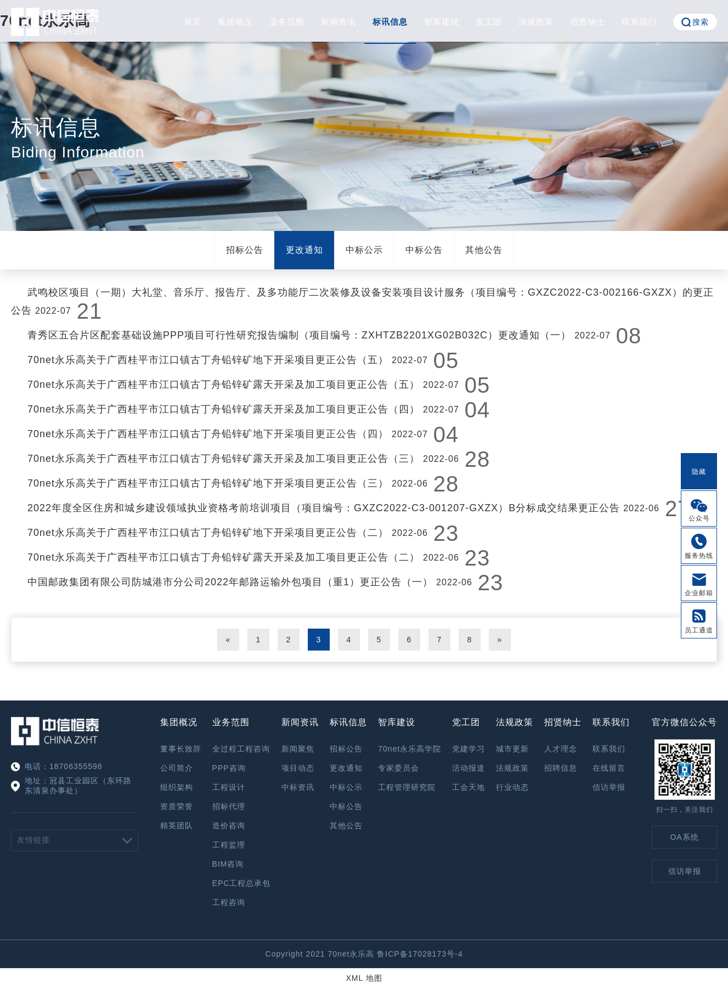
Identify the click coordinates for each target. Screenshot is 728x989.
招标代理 (228, 806)
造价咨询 (228, 825)
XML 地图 (364, 978)
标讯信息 (390, 21)
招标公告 (244, 250)
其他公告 (484, 250)
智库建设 (441, 21)
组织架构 (176, 787)
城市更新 (512, 748)
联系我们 (639, 21)
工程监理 (228, 844)
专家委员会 (398, 768)
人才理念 (560, 748)
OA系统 (684, 837)
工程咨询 (228, 902)
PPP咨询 (229, 768)
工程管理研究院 (407, 787)
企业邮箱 (699, 593)
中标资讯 (297, 787)
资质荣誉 (176, 806)
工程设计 (228, 787)
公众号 (699, 518)
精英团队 (176, 825)
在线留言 (608, 768)
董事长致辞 (180, 748)
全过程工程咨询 (241, 748)
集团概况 (235, 21)
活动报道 (468, 768)
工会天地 (468, 787)
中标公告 (424, 250)
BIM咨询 (228, 864)
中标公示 (364, 250)
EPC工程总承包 (241, 883)
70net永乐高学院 (409, 748)
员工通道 (699, 630)
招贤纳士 (587, 21)
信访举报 (608, 787)
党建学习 (468, 748)
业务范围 (286, 21)
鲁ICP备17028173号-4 (419, 954)
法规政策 (536, 21)
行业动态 (512, 787)
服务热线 (699, 556)
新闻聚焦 (297, 748)
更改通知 (304, 250)
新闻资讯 (338, 21)
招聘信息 (560, 768)
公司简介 (176, 768)
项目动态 (297, 768)
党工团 (489, 21)
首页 (192, 21)
